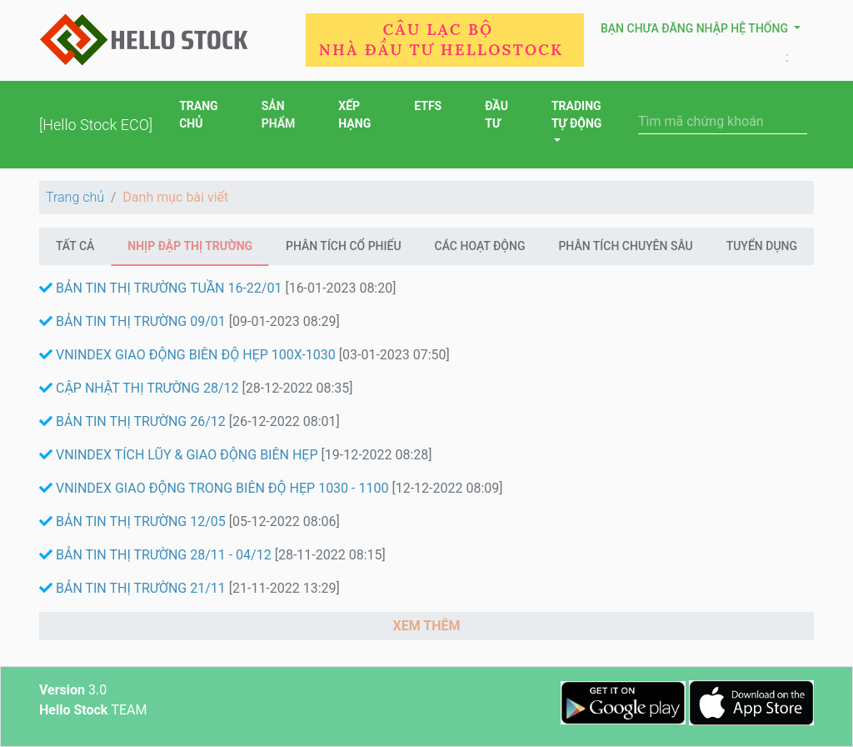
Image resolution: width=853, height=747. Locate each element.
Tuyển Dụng (761, 246)
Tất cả (75, 246)
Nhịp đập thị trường (189, 246)
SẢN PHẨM (278, 116)
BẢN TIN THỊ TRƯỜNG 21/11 (134, 588)
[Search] (722, 121)
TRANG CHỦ (198, 116)
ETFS (428, 107)
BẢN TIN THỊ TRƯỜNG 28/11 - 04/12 (157, 555)
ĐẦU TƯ (496, 116)
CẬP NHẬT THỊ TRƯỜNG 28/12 (140, 388)
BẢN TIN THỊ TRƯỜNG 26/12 (134, 421)
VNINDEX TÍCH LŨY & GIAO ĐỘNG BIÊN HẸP (180, 455)
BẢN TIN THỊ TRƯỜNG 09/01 (134, 321)
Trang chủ (75, 197)
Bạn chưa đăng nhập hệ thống (696, 28)
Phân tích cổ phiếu (344, 246)
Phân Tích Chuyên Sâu (625, 246)
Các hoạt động (480, 246)
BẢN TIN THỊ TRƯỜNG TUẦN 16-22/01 (162, 288)
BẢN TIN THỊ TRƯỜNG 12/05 (134, 521)
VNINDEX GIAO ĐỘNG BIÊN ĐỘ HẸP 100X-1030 (189, 355)
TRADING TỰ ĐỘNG (576, 114)
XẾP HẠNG (354, 116)
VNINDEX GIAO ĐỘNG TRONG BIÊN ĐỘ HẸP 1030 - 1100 (215, 488)
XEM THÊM (427, 626)
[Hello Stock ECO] (95, 124)
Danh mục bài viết (175, 197)
